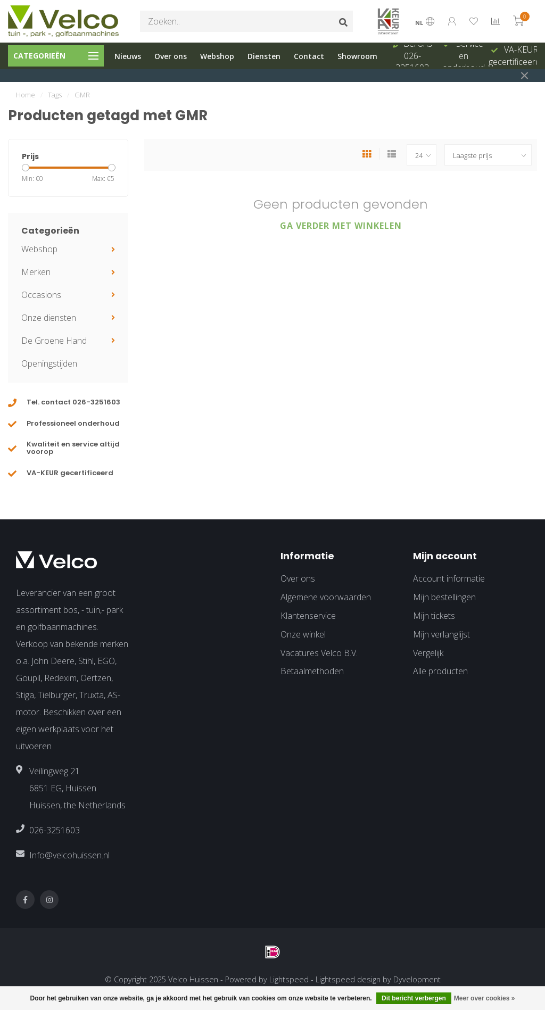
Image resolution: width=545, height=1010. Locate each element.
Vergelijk (428, 653)
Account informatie (449, 578)
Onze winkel (303, 634)
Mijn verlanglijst (441, 634)
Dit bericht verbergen (414, 998)
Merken (36, 272)
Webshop (217, 56)
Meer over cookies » (484, 998)
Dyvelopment (417, 979)
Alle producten (440, 671)
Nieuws (127, 56)
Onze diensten (48, 318)
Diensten (263, 56)
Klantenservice (308, 616)
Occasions (41, 295)
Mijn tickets (434, 616)
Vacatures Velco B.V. (319, 653)
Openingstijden (49, 363)
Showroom (357, 56)
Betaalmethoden (312, 671)
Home (25, 95)
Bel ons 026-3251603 (413, 56)
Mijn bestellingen (444, 597)
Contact (309, 56)
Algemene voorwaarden (325, 597)
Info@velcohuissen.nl (69, 855)
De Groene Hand (54, 340)
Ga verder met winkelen (341, 225)
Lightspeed (289, 979)
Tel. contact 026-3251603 (73, 402)
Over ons (170, 56)
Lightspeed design (348, 979)
